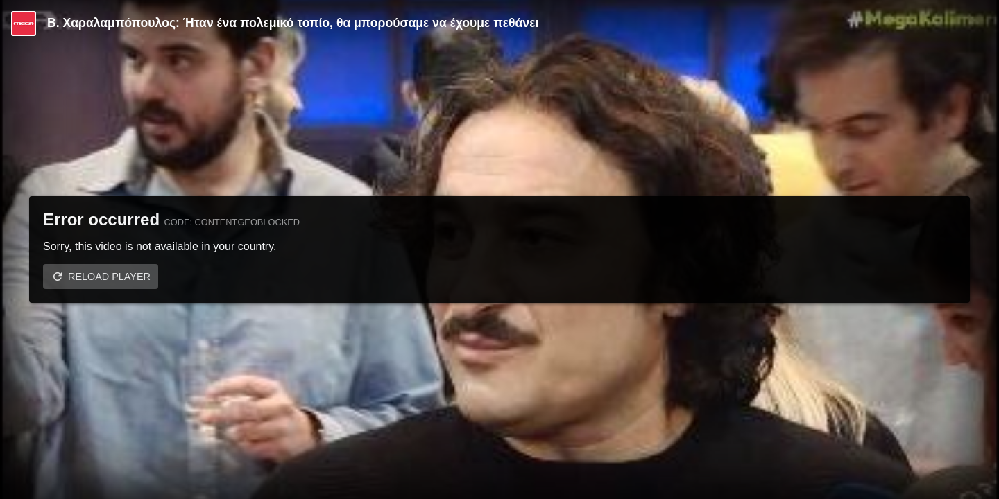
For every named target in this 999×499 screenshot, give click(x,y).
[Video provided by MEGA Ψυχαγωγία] (23, 23)
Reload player (109, 276)
